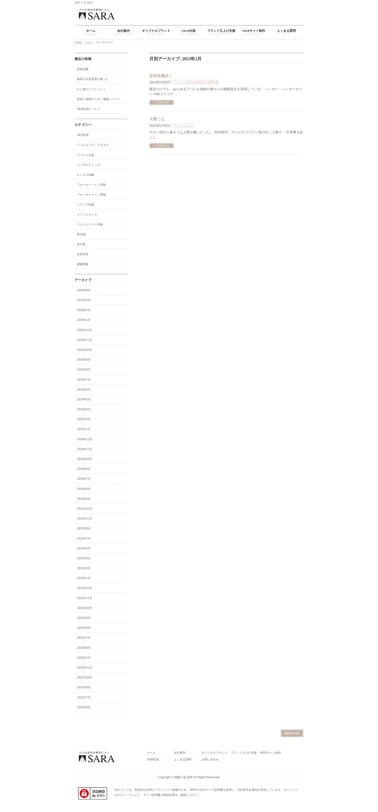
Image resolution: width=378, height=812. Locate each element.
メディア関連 (85, 204)
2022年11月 (84, 598)
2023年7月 (84, 538)
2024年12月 (84, 439)
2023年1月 (84, 578)
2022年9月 (84, 618)
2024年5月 (84, 499)
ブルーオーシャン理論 (91, 184)
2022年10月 (84, 608)
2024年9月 (84, 469)
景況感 (81, 234)
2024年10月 (84, 459)
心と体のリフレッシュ (91, 89)
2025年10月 (84, 350)
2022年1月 (84, 657)
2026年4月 (84, 290)
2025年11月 (84, 340)
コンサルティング (88, 165)
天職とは (157, 119)
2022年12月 (84, 588)
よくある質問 (182, 759)
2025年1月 (84, 429)
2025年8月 (84, 369)
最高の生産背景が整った (93, 79)
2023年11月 (84, 518)
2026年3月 (84, 300)
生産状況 (198, 82)
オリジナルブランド (215, 752)
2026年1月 (84, 320)
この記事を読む (161, 102)
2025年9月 (84, 359)
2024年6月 (84, 489)
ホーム (151, 752)
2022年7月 (84, 637)
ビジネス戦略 (85, 174)
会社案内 (180, 752)
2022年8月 (84, 627)
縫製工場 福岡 (183, 777)
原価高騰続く (160, 76)
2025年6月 (84, 389)
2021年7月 (84, 697)
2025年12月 (84, 330)
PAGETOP (292, 733)
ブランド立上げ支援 (244, 752)
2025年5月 (84, 399)
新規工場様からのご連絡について (98, 99)
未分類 (81, 244)
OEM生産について (89, 109)
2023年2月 (84, 568)
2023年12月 (84, 508)
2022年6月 (84, 648)
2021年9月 (84, 687)
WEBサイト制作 (270, 752)
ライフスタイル (183, 125)
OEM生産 (153, 759)
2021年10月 (84, 677)
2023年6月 (84, 548)
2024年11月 (84, 449)
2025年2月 (84, 419)
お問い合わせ (210, 759)
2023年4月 (84, 558)
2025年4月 (84, 409)
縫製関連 (212, 82)
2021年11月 (84, 667)
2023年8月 (84, 528)
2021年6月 (84, 707)
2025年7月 (84, 379)
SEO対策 (83, 135)
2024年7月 (84, 478)
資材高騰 (82, 69)
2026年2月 (84, 310)
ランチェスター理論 (90, 224)
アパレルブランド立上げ (93, 145)
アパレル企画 (182, 82)
